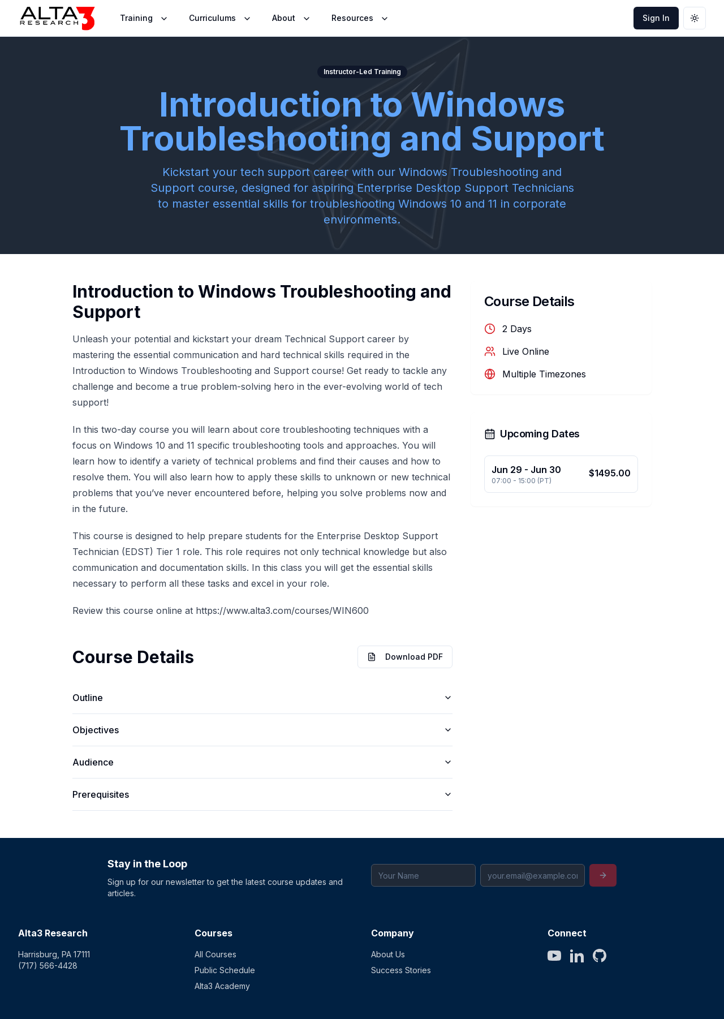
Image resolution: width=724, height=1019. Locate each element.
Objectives (262, 730)
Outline (262, 697)
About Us (388, 954)
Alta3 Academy (222, 986)
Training (144, 18)
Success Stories (401, 970)
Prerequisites (262, 794)
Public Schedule (225, 970)
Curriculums (220, 18)
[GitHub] (599, 955)
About (291, 18)
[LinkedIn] (577, 955)
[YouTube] (554, 955)
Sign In (656, 18)
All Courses (215, 954)
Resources (360, 18)
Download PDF (405, 656)
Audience (262, 762)
